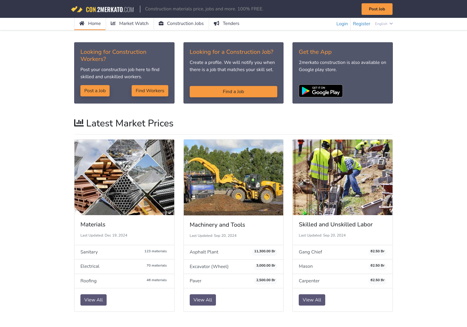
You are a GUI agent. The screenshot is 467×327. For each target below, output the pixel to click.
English (384, 23)
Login (341, 24)
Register (361, 24)
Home (90, 24)
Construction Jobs (183, 24)
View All (93, 301)
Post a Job (95, 91)
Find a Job (233, 92)
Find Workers (150, 91)
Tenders (229, 24)
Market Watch (130, 24)
